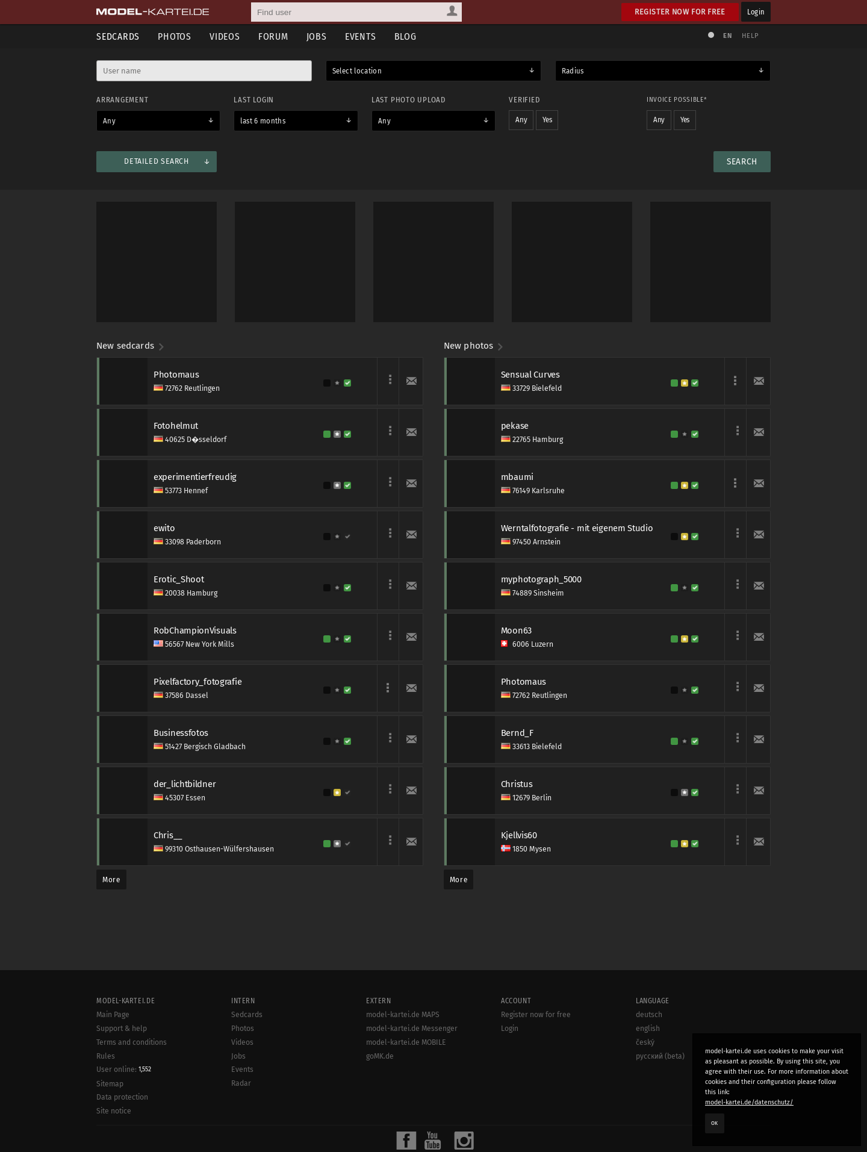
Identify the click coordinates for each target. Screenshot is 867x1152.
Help (750, 36)
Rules (105, 1056)
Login (756, 11)
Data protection (122, 1097)
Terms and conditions (131, 1042)
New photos (474, 345)
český (645, 1042)
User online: (123, 1069)
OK (714, 1123)
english (648, 1028)
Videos (225, 36)
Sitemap (109, 1084)
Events (360, 36)
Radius (573, 71)
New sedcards (131, 345)
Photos (174, 36)
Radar (241, 1083)
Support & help (121, 1028)
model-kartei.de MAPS (403, 1014)
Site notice (113, 1111)
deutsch (649, 1014)
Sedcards (118, 36)
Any (109, 121)
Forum (273, 36)
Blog (405, 36)
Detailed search (156, 161)
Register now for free (680, 11)
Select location (357, 71)
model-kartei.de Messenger (412, 1028)
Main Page (112, 1014)
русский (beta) (660, 1056)
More (111, 879)
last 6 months (262, 121)
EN (727, 36)
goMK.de (380, 1056)
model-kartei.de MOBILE (406, 1042)
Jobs (316, 36)
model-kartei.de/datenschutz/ (749, 1102)
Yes (547, 120)
